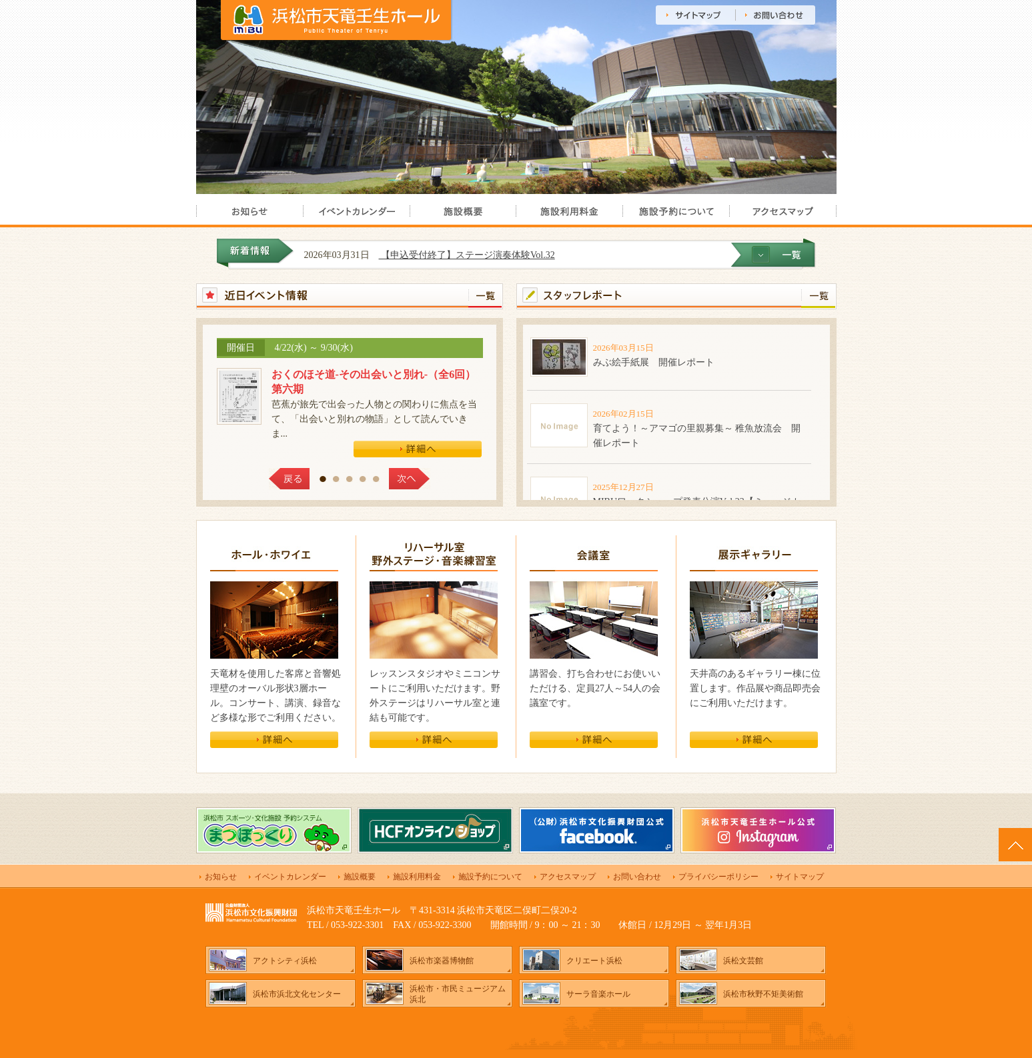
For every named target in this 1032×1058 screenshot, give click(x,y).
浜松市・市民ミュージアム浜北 (458, 994)
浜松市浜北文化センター (297, 994)
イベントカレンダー (290, 876)
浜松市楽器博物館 (442, 960)
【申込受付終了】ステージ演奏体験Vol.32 (487, 255)
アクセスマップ (568, 876)
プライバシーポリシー (718, 876)
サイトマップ (800, 876)
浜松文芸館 (743, 960)
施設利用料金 (417, 876)
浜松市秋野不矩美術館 (763, 994)
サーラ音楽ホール (598, 994)
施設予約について (490, 876)
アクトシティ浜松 (285, 960)
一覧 (485, 295)
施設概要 (360, 876)
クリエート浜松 (594, 960)
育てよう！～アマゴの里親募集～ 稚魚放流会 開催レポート (697, 435)
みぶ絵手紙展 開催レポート (653, 362)
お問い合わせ (637, 876)
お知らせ (221, 876)
